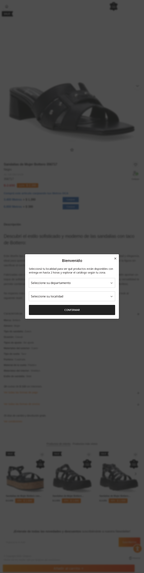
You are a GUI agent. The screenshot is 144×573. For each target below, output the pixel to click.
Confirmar (72, 310)
